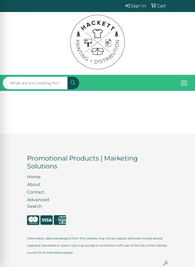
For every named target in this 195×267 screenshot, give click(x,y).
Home (34, 176)
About (34, 184)
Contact (36, 192)
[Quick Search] (35, 83)
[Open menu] (184, 83)
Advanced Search (38, 203)
